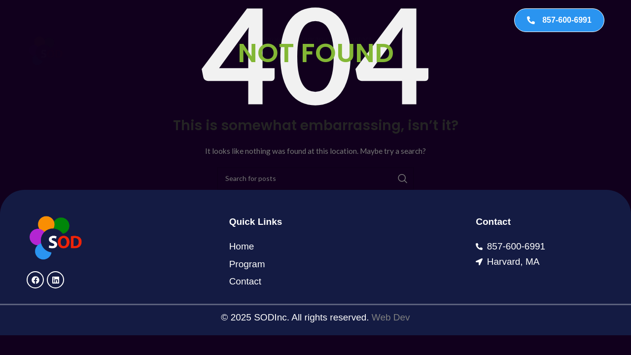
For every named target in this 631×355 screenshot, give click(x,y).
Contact (357, 20)
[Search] (315, 178)
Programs (312, 20)
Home (269, 20)
